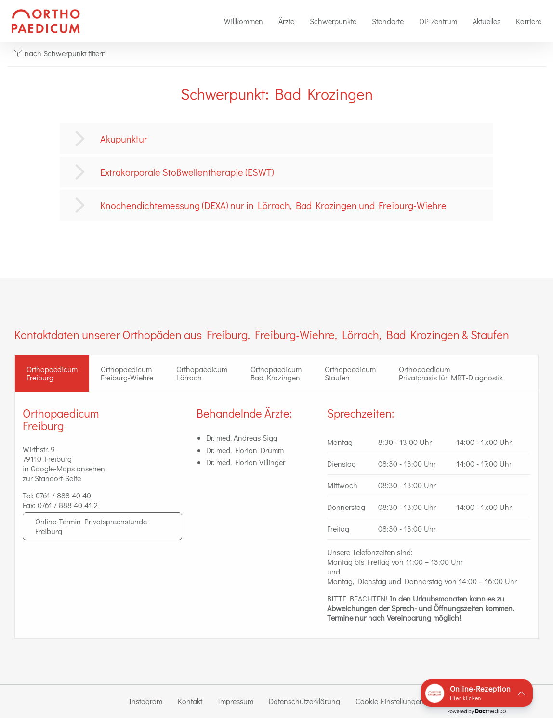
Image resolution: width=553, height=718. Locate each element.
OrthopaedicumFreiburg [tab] (52, 373)
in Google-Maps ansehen (64, 468)
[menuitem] (243, 21)
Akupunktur (123, 138)
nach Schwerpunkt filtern (60, 53)
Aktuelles (486, 21)
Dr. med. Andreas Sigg (241, 437)
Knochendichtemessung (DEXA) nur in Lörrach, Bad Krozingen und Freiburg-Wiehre (273, 205)
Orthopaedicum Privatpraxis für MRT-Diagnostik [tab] (451, 373)
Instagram (145, 701)
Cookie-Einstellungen (390, 701)
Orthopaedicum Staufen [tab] (350, 373)
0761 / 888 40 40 (63, 495)
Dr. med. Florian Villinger (245, 462)
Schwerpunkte (333, 21)
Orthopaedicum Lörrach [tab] (201, 373)
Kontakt (190, 701)
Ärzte (286, 21)
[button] (477, 693)
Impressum (235, 701)
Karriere (528, 21)
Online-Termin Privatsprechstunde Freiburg (91, 526)
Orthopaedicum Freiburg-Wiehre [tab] (127, 373)
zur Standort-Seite (52, 478)
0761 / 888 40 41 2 (68, 505)
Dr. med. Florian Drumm (245, 450)
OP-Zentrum (438, 21)
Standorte (388, 21)
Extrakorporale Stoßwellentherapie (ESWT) (187, 172)
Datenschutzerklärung (304, 701)
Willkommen (243, 21)
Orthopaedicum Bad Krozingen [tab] (276, 373)
